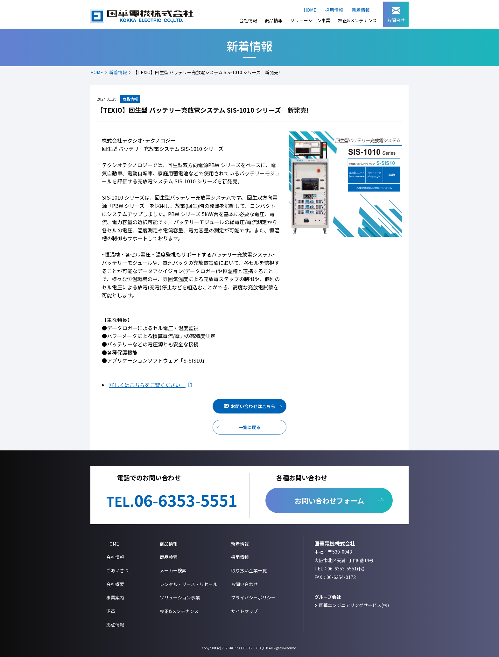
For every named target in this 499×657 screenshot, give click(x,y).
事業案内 (115, 597)
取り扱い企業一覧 (249, 570)
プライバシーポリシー (253, 597)
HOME (310, 10)
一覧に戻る (249, 427)
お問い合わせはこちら (253, 406)
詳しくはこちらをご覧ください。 (147, 385)
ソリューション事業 (310, 20)
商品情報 (274, 20)
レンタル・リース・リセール (188, 584)
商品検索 (169, 557)
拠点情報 (115, 624)
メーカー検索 (173, 570)
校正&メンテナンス (357, 20)
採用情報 (334, 10)
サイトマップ (244, 611)
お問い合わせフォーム (329, 500)
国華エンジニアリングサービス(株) (354, 605)
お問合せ (396, 15)
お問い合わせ (244, 584)
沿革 (110, 611)
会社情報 (248, 20)
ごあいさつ (117, 570)
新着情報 (361, 10)
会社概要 (115, 584)
